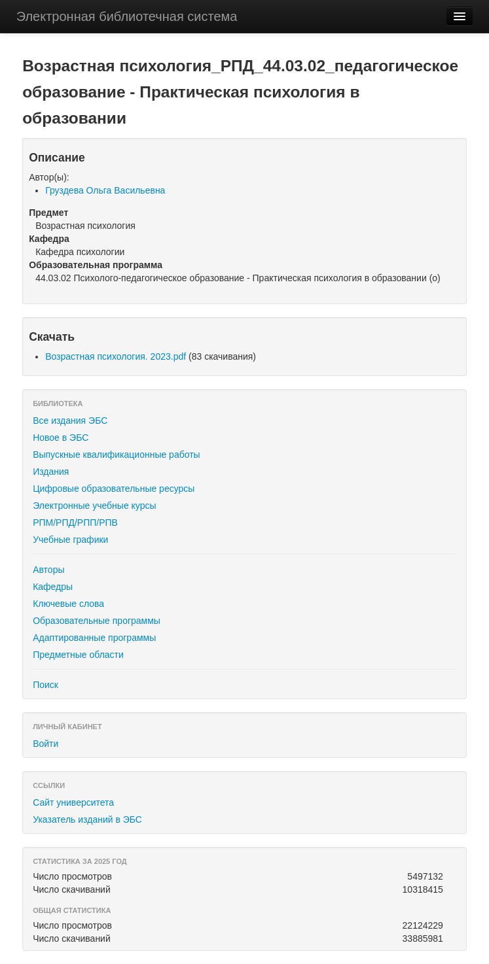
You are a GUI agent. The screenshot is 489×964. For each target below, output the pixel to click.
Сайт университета (73, 802)
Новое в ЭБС (60, 437)
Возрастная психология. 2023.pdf (115, 356)
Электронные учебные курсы (94, 505)
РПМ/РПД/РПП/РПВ (75, 522)
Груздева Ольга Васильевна (105, 190)
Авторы (48, 569)
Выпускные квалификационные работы (116, 454)
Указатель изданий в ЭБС (87, 819)
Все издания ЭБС (70, 420)
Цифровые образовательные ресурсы (113, 488)
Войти (45, 743)
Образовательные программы (96, 620)
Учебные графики (70, 539)
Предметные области (78, 654)
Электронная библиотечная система (127, 16)
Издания (51, 471)
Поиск (45, 685)
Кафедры (53, 586)
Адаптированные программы (94, 637)
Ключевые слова (68, 603)
